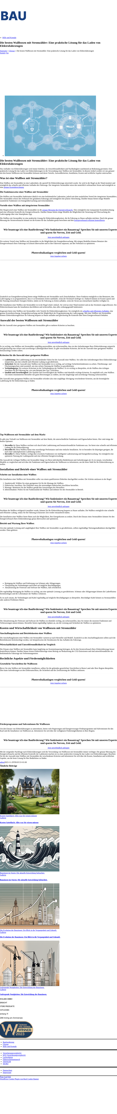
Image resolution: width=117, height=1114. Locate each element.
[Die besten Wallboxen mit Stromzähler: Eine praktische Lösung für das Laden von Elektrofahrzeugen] (50, 156)
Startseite (3, 51)
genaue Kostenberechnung (14, 187)
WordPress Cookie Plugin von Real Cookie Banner (19, 1079)
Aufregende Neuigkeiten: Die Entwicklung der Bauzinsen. (22, 987)
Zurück (2, 53)
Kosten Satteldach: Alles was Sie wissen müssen (18, 816)
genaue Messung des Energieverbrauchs (57, 210)
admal (2, 762)
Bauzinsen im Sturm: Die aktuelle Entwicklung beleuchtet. (22, 873)
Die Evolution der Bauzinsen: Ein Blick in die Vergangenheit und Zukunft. (28, 930)
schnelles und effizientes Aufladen (96, 311)
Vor (7, 53)
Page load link (5, 1077)
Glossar (12, 51)
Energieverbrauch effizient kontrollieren (89, 220)
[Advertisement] (58, 71)
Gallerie (3, 818)
